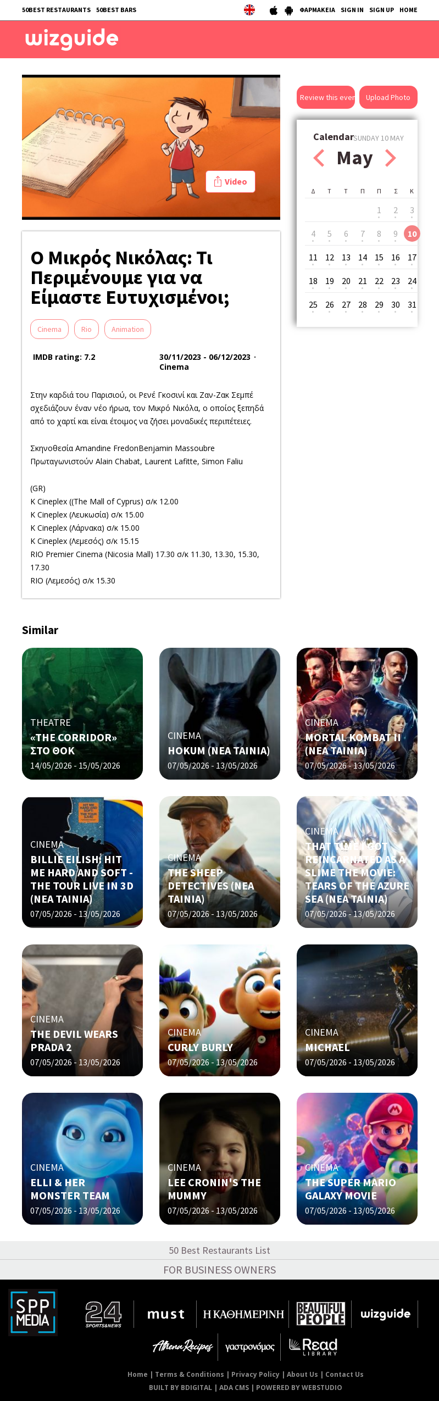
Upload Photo (388, 97)
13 (346, 257)
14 (362, 257)
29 (379, 304)
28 (362, 304)
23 (395, 280)
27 (346, 304)
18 (313, 280)
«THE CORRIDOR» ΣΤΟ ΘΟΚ (73, 743)
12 (329, 257)
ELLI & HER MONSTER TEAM (70, 1188)
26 (329, 304)
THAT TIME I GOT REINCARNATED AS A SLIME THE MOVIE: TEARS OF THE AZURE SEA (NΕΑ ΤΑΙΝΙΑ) (357, 872)
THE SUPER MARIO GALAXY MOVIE (350, 1188)
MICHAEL (327, 1047)
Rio (86, 329)
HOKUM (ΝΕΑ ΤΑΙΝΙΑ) (219, 750)
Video (236, 181)
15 (379, 257)
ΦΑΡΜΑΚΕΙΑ (317, 9)
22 (379, 280)
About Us (302, 1374)
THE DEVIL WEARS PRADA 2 (74, 1040)
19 (329, 280)
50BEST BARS (116, 9)
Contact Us (344, 1374)
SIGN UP (381, 9)
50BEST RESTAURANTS (56, 9)
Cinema (49, 329)
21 (362, 280)
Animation (128, 329)
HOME (408, 9)
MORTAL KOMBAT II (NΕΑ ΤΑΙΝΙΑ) (353, 743)
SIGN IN (352, 9)
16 (395, 257)
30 (395, 304)
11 (313, 257)
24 (412, 280)
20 (346, 280)
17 (412, 257)
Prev (318, 158)
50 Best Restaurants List (219, 1250)
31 (412, 304)
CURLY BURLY (200, 1047)
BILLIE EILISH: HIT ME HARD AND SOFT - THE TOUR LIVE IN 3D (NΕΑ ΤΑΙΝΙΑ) (82, 878)
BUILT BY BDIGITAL (180, 1387)
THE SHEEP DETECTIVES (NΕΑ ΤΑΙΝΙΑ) (211, 885)
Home (137, 1374)
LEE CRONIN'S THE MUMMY (214, 1188)
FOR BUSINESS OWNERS (219, 1269)
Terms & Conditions (189, 1374)
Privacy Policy (255, 1374)
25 (313, 304)
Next (390, 158)
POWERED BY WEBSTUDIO (299, 1387)
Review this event (327, 97)
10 (412, 233)
